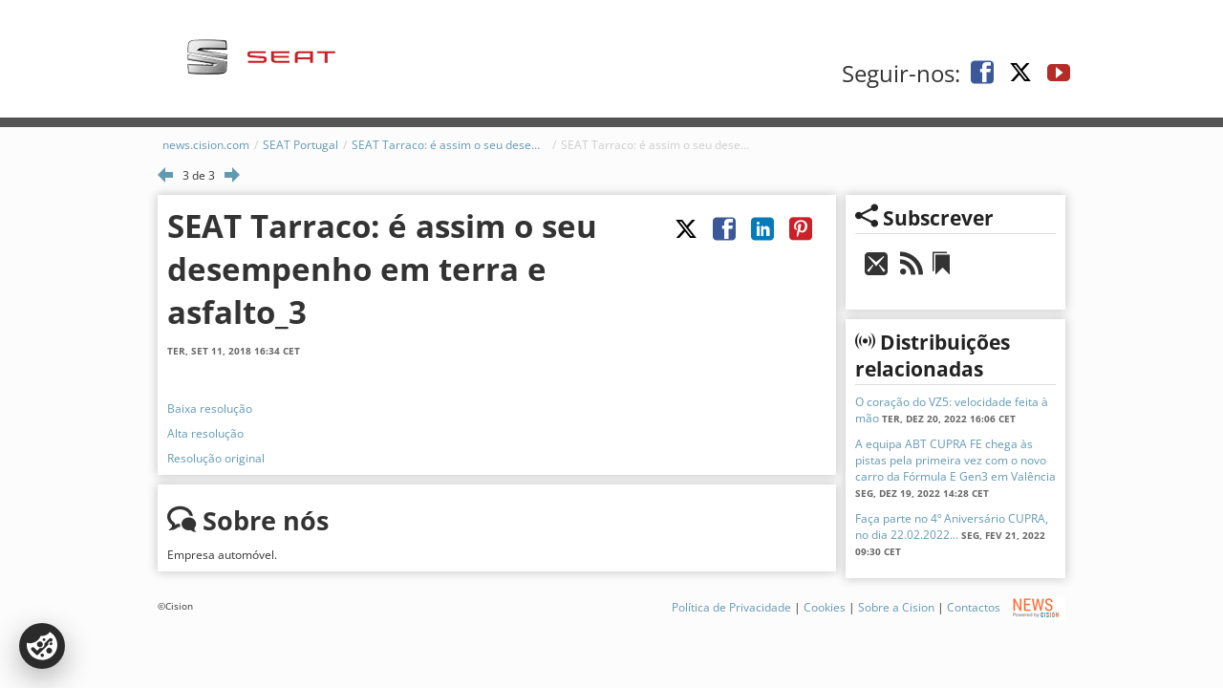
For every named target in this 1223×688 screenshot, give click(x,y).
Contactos (973, 607)
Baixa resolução (209, 408)
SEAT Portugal (300, 145)
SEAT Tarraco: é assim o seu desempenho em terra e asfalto (449, 145)
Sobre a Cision (896, 607)
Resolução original (216, 458)
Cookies (825, 607)
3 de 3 (198, 175)
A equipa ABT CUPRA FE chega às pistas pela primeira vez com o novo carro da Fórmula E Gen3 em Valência (955, 460)
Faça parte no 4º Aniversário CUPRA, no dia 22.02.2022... (951, 526)
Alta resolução (205, 433)
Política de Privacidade (731, 607)
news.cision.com (205, 145)
